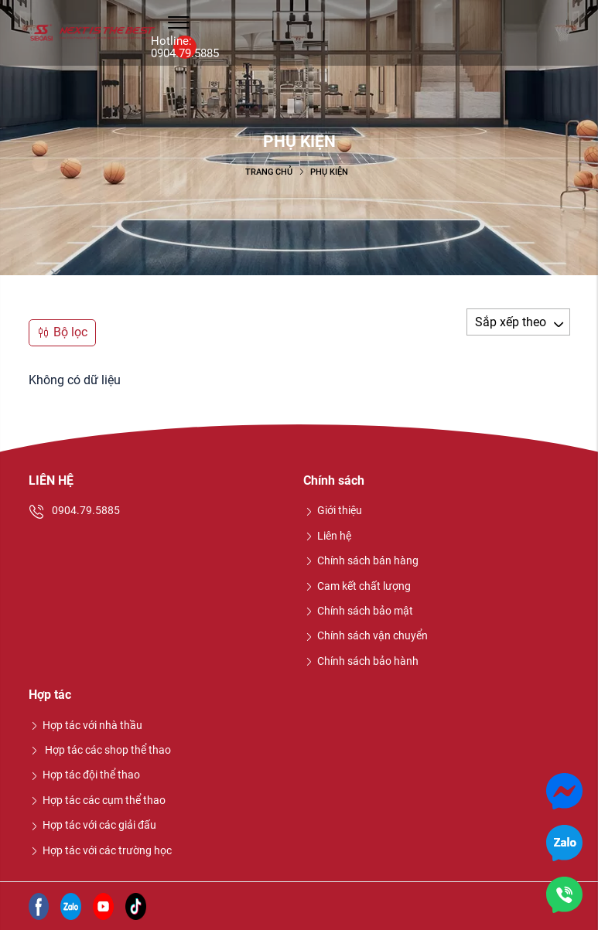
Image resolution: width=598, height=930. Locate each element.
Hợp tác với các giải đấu (93, 825)
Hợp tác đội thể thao (85, 774)
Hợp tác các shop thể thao (100, 750)
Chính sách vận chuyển (366, 635)
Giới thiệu (333, 510)
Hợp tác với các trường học (101, 850)
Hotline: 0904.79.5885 (184, 47)
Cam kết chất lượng (357, 586)
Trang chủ (268, 172)
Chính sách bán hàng (361, 560)
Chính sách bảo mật (358, 611)
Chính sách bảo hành (361, 661)
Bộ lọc (62, 332)
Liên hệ (327, 536)
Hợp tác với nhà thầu (86, 725)
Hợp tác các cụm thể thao (97, 800)
